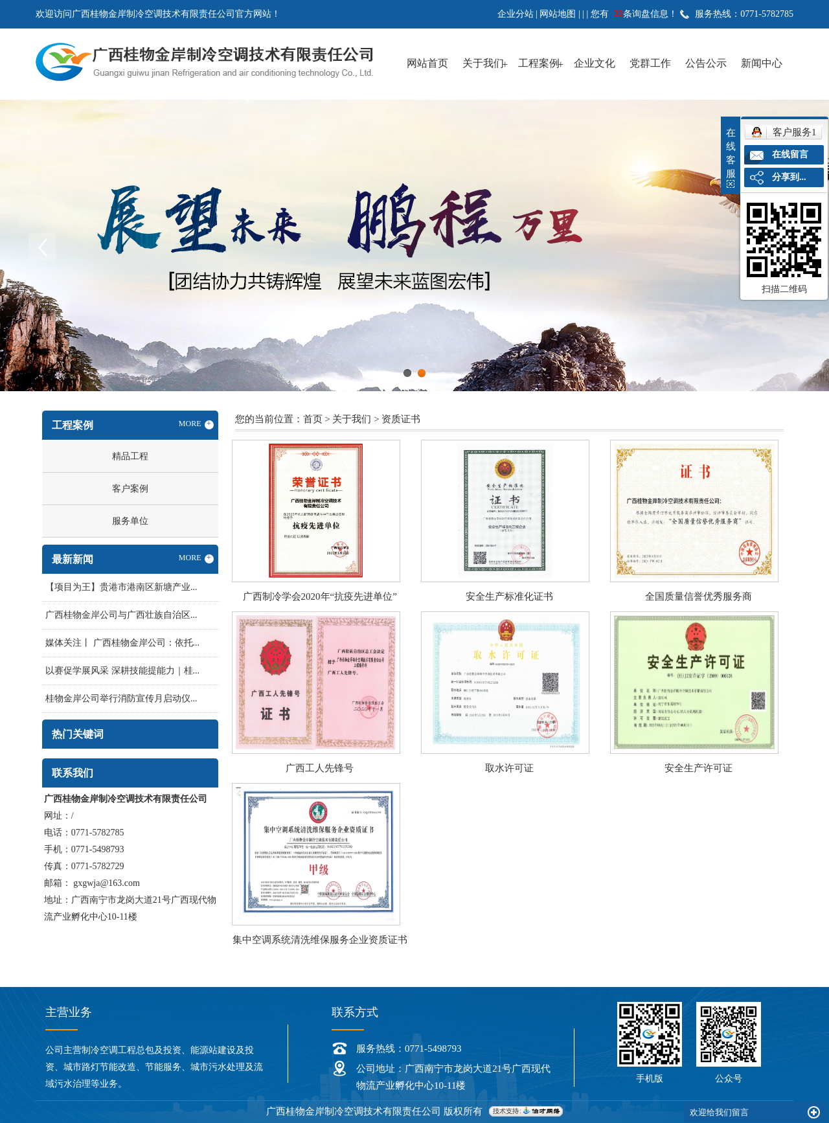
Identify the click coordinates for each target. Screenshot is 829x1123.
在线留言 (790, 154)
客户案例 (130, 488)
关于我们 (483, 63)
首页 (313, 419)
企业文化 (594, 63)
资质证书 (400, 419)
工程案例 (539, 63)
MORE (196, 424)
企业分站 (515, 14)
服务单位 (130, 521)
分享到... (789, 177)
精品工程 (130, 456)
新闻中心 (761, 63)
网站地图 (557, 14)
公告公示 (706, 63)
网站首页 (427, 63)
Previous (42, 247)
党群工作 (650, 63)
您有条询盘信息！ (634, 14)
